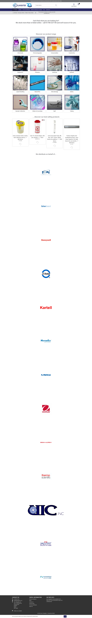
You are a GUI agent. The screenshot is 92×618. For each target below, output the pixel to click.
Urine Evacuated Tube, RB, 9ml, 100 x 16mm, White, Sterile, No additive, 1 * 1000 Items (54, 139)
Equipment (20, 72)
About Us (31, 606)
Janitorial (54, 72)
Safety (71, 91)
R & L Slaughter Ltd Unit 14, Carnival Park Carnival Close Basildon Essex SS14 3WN (17, 605)
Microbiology (54, 91)
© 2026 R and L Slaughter (42, 613)
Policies (20, 9)
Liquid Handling (20, 91)
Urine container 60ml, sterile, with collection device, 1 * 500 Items (20, 138)
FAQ (44, 9)
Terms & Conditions (32, 599)
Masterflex (37, 91)
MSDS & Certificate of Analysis (36, 9)
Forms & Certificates (26, 9)
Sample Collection (20, 111)
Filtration (37, 72)
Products (15, 9)
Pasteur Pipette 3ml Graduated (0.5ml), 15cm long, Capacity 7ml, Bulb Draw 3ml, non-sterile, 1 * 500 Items (71, 140)
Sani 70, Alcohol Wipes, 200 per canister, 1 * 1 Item (37, 137)
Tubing (72, 111)
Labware (71, 72)
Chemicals (20, 53)
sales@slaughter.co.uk (17, 600)
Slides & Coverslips (37, 111)
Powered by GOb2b (51, 613)
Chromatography (37, 53)
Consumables (54, 53)
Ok (65, 616)
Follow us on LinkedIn (17, 610)
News (30, 600)
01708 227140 (15, 599)
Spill (54, 111)
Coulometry (72, 53)
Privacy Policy (31, 603)
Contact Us (48, 9)
